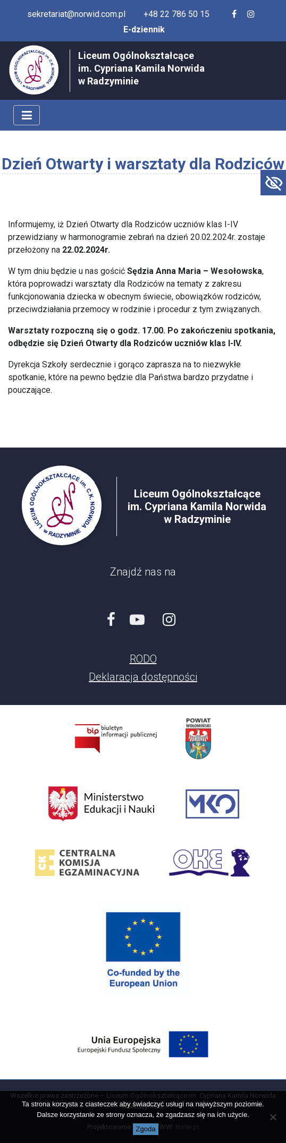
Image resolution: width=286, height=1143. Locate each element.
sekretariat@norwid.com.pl (76, 14)
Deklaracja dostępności (143, 677)
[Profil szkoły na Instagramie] (251, 14)
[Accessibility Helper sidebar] (273, 182)
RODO (143, 658)
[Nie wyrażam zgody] (272, 1117)
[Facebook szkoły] (234, 14)
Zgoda (146, 1129)
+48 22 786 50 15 (176, 14)
